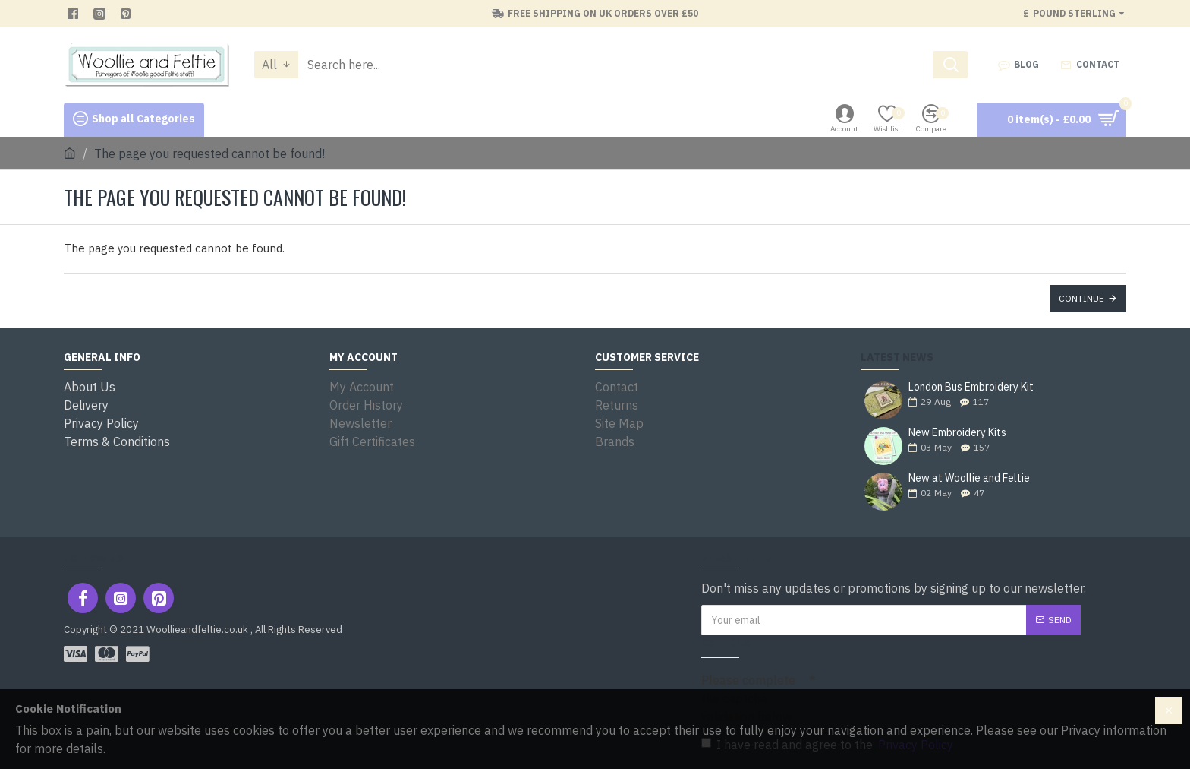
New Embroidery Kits (957, 432)
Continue (1081, 298)
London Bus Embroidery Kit (971, 387)
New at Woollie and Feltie (969, 478)
